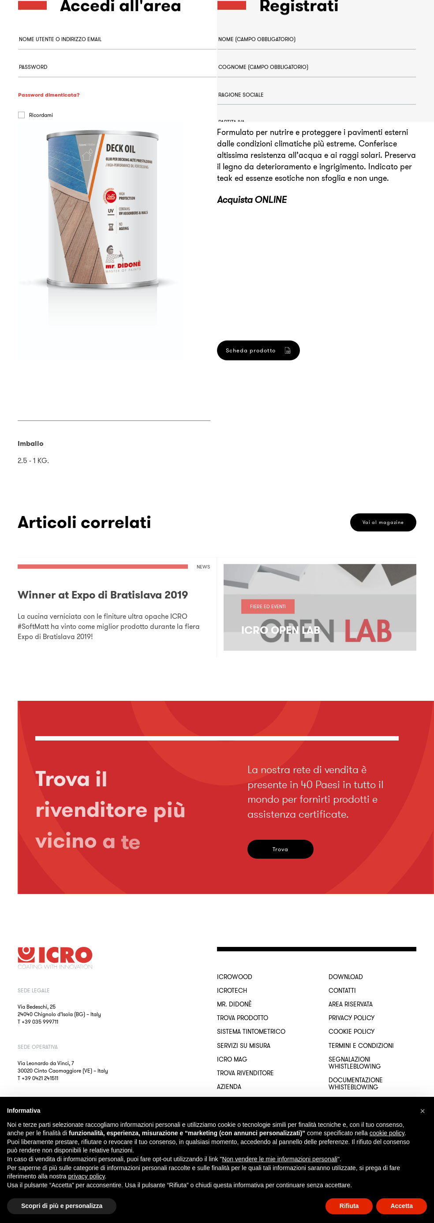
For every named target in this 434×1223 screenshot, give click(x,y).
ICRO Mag (232, 1059)
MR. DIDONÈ (234, 1004)
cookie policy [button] (387, 1133)
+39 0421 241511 (40, 1078)
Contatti (342, 990)
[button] (422, 1111)
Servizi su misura (243, 1045)
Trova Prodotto (242, 1017)
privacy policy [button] (86, 1176)
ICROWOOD (234, 976)
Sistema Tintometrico (251, 1031)
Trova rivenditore (245, 1073)
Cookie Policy (351, 1031)
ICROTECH (232, 990)
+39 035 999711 (40, 1021)
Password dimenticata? (49, 129)
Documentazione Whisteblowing (356, 1084)
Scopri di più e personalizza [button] (61, 1205)
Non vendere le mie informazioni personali (279, 1159)
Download (346, 976)
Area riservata (351, 1004)
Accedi (49, 173)
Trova (280, 849)
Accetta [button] (401, 1205)
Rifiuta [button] (349, 1205)
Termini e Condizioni (361, 1045)
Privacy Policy (351, 1017)
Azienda (229, 1086)
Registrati (248, 426)
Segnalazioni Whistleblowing (355, 1063)
